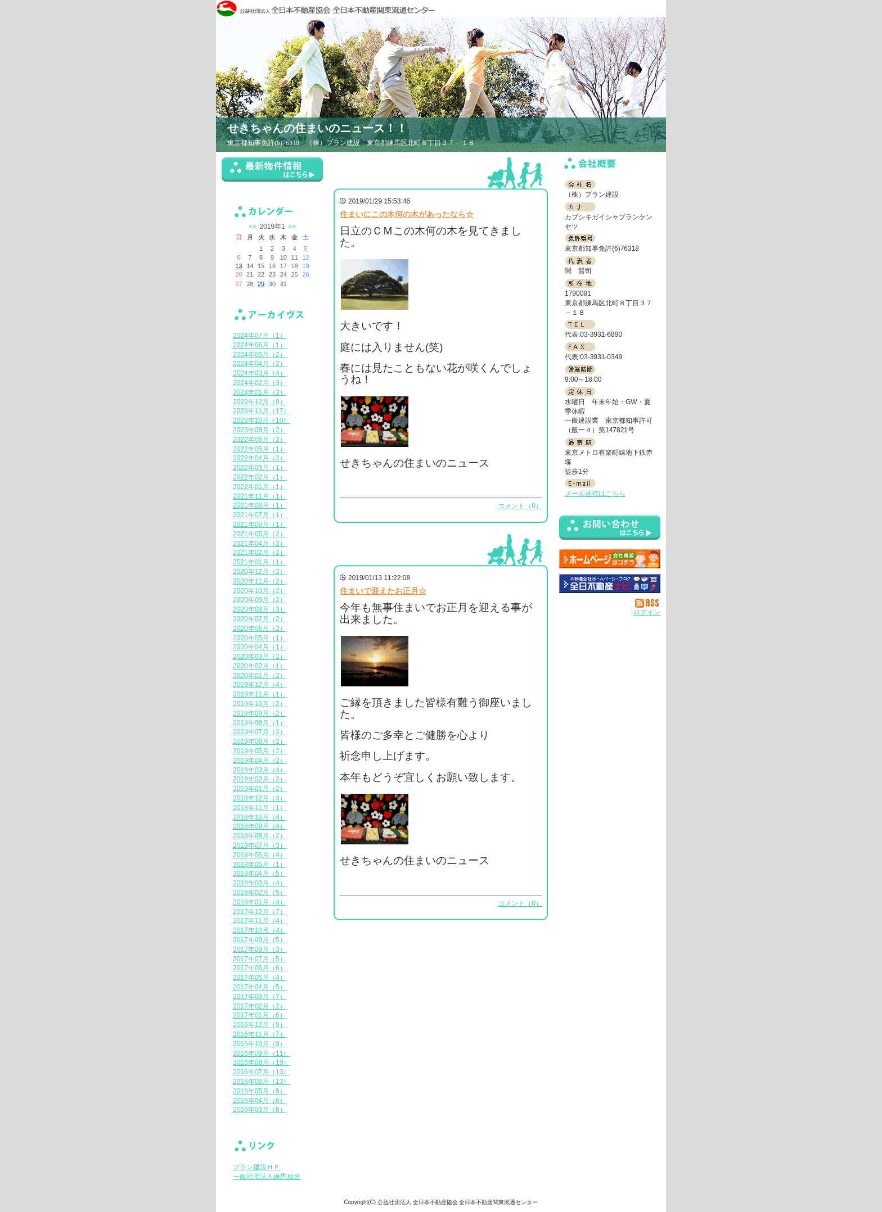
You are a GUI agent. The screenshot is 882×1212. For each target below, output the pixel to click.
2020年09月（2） (259, 600)
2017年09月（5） (259, 940)
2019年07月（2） (259, 732)
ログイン (646, 612)
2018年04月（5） (259, 874)
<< (252, 226)
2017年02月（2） (259, 1006)
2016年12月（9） (259, 1025)
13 (238, 266)
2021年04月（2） (259, 544)
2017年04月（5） (259, 987)
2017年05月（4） (259, 978)
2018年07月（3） (259, 845)
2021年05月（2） (259, 534)
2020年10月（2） (259, 591)
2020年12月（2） (259, 572)
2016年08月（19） (261, 1062)
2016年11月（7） (259, 1034)
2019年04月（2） (259, 761)
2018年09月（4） (259, 826)
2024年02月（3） (259, 383)
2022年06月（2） (259, 440)
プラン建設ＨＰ (256, 1167)
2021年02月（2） (259, 553)
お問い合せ (609, 529)
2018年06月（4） (259, 855)
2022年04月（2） (259, 458)
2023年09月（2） (259, 430)
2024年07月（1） (259, 336)
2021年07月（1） (259, 515)
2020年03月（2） (259, 657)
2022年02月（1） (259, 477)
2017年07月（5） (259, 959)
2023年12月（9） (259, 402)
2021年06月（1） (259, 524)
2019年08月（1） (259, 723)
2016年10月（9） (259, 1044)
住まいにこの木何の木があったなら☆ (407, 214)
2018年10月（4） (259, 817)
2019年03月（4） (259, 770)
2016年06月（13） (261, 1082)
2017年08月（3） (259, 949)
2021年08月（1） (259, 505)
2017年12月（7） (259, 912)
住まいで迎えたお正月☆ (383, 590)
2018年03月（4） (259, 883)
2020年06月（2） (259, 628)
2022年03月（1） (259, 468)
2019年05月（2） (259, 751)
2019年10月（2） (259, 704)
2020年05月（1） (259, 638)
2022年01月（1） (259, 487)
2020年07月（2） (259, 619)
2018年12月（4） (259, 798)
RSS (647, 603)
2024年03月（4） (259, 373)
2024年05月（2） (259, 355)
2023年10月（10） (261, 420)
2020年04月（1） (259, 647)
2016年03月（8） (259, 1110)
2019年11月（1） (259, 694)
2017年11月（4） (259, 921)
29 (261, 284)
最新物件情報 (272, 174)
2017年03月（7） (259, 997)
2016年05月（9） (259, 1091)
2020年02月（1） (259, 666)
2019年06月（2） (259, 741)
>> (292, 226)
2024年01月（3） (259, 392)
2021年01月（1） (259, 562)
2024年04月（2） (259, 364)
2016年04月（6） (259, 1101)
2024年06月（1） (259, 345)
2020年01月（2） (259, 676)
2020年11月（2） (259, 581)
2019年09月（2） (259, 713)
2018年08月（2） (259, 836)
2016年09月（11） (261, 1053)
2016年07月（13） (261, 1072)
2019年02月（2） (259, 779)
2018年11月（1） (259, 808)
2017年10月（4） (259, 930)
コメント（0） (520, 506)
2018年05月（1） (259, 865)
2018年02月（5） (259, 893)
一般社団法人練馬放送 (266, 1177)
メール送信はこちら (595, 494)
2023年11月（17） (261, 411)
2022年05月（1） (259, 449)
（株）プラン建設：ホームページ (609, 558)
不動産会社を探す (609, 583)
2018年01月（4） (259, 902)
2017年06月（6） (259, 968)
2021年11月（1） (259, 496)
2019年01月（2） (259, 789)
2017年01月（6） (259, 1015)
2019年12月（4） (259, 685)
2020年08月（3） (259, 609)
